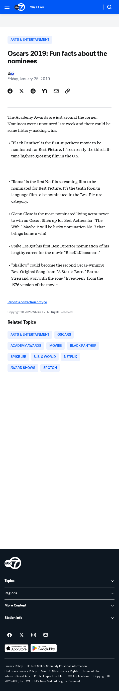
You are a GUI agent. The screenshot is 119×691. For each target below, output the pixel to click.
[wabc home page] (13, 563)
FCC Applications (77, 676)
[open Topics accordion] (59, 581)
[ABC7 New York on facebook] (10, 635)
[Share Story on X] (21, 91)
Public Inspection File (48, 676)
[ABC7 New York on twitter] (22, 635)
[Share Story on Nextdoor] (44, 91)
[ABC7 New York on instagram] (34, 635)
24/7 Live (37, 7)
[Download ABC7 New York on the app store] (17, 648)
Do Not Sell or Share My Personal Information (57, 666)
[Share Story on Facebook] (10, 91)
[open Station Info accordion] (59, 618)
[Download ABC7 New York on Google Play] (44, 648)
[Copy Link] (67, 91)
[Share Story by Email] (56, 91)
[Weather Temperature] (94, 7)
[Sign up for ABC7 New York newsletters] (46, 635)
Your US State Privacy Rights (59, 671)
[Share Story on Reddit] (33, 91)
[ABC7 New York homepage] (19, 7)
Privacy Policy (14, 666)
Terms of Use (91, 671)
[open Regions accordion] (59, 593)
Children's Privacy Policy (21, 671)
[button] (7, 7)
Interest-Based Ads (17, 676)
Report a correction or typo (27, 302)
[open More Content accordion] (59, 606)
